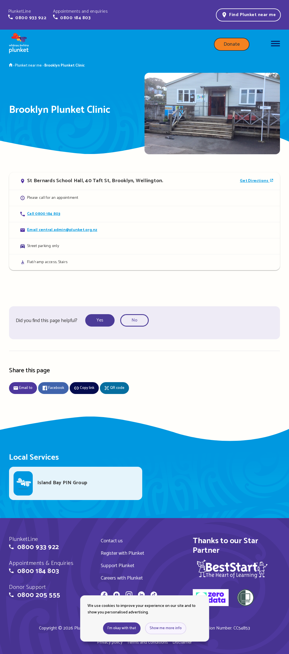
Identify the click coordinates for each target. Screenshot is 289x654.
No (134, 320)
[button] (27, 14)
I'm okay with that (122, 628)
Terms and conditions (147, 642)
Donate (232, 44)
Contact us (112, 541)
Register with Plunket (122, 553)
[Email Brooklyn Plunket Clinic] (144, 230)
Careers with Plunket (122, 578)
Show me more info (166, 628)
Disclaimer (182, 642)
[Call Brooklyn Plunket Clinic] (144, 214)
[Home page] (19, 44)
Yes (100, 320)
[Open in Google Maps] (144, 181)
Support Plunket (117, 565)
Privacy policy (109, 642)
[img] (232, 568)
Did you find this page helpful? (46, 320)
